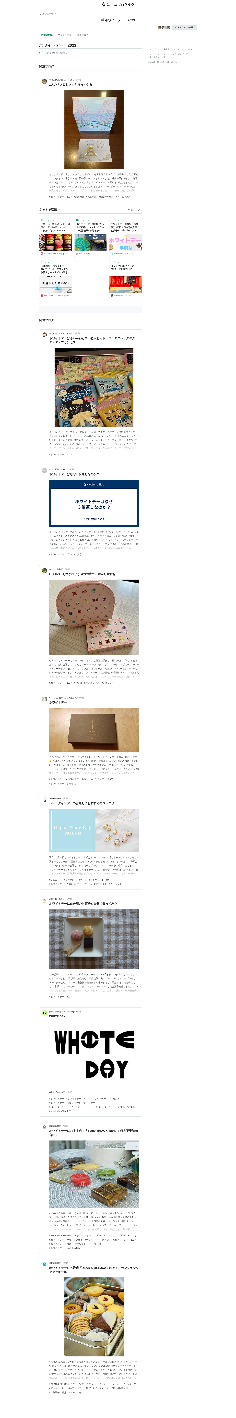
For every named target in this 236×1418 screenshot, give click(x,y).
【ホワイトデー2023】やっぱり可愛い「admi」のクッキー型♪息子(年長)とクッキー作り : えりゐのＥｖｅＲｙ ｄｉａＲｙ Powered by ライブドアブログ (91, 227)
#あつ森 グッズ (92, 682)
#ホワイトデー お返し (77, 779)
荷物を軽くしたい (57, 899)
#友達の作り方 (106, 196)
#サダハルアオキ (82, 1235)
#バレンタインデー (85, 1102)
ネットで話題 (65, 35)
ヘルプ (173, 54)
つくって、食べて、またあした (63, 698)
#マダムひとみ (123, 196)
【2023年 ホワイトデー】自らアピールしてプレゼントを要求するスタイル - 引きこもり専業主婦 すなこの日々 (56, 269)
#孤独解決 (91, 196)
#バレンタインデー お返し (110, 1107)
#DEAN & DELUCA (59, 1384)
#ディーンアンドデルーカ (84, 1384)
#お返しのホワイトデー (61, 1111)
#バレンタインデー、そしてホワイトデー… (71, 1107)
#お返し (131, 1107)
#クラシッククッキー (110, 1384)
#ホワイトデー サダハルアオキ (66, 1239)
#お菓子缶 (123, 1388)
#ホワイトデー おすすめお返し (90, 884)
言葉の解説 (47, 35)
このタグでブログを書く (184, 27)
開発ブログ (183, 54)
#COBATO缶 (75, 1392)
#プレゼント (115, 884)
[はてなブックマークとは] (59, 209)
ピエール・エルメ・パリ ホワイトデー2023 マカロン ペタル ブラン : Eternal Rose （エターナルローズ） (56, 227)
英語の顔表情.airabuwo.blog (61, 1011)
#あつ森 (78, 682)
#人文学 (78, 554)
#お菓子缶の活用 (58, 1392)
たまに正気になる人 (58, 469)
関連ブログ (82, 35)
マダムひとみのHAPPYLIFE (61, 80)
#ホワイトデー (56, 779)
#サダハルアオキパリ (104, 1235)
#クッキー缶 (129, 1384)
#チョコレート (109, 682)
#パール (83, 879)
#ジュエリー (55, 879)
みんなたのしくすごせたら (61, 333)
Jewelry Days (55, 798)
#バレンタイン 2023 (104, 1388)
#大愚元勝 (79, 196)
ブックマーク (47, 220)
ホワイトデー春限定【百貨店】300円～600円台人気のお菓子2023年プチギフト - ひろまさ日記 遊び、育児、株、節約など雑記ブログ (126, 227)
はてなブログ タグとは (158, 54)
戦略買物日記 (55, 1126)
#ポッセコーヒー (58, 1388)
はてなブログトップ (156, 57)
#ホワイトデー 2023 (60, 196)
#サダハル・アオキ (127, 1235)
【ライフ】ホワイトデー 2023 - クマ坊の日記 (124, 268)
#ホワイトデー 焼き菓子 (98, 1239)
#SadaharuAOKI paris (60, 1235)
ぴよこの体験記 (56, 569)
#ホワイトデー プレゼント (105, 1098)
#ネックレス (70, 879)
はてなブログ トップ (49, 14)
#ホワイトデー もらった (62, 783)
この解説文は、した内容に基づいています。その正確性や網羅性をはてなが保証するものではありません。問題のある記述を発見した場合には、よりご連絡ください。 (54, 53)
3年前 (78, 80)
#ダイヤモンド (96, 879)
